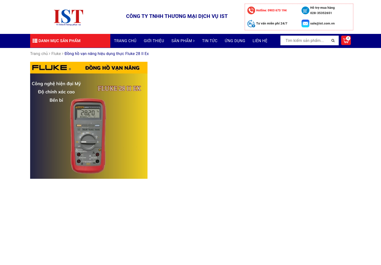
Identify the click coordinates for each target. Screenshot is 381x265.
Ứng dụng (235, 41)
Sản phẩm (183, 41)
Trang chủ (125, 41)
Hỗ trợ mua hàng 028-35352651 (322, 10)
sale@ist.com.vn (322, 23)
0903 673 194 (271, 10)
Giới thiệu (154, 41)
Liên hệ (260, 41)
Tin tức (209, 41)
